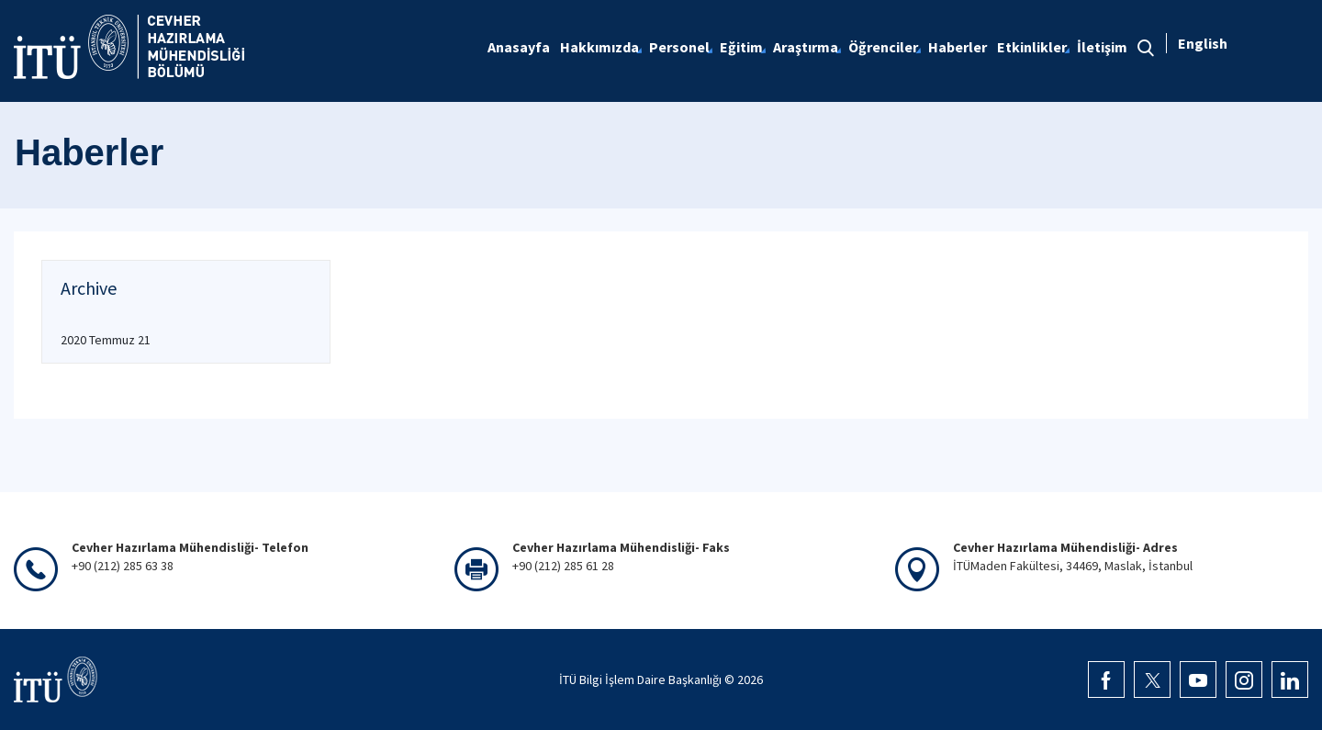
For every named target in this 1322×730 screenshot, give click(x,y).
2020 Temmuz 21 (106, 339)
